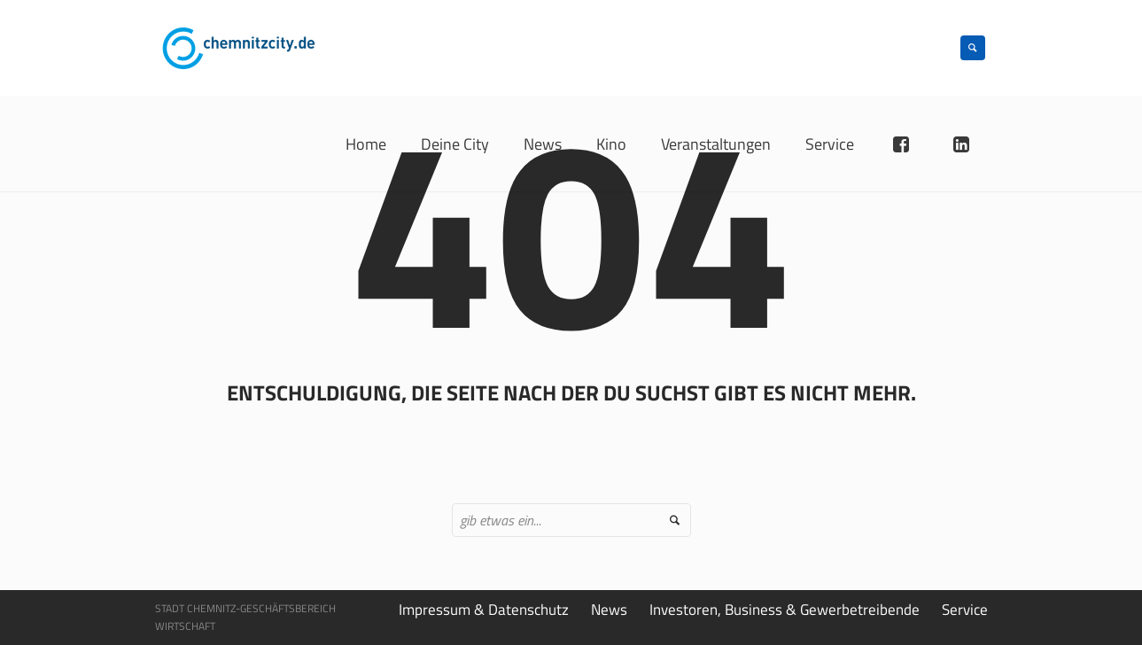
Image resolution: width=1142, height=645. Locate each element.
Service (965, 609)
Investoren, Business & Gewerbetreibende (784, 609)
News (609, 609)
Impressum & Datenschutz (484, 609)
